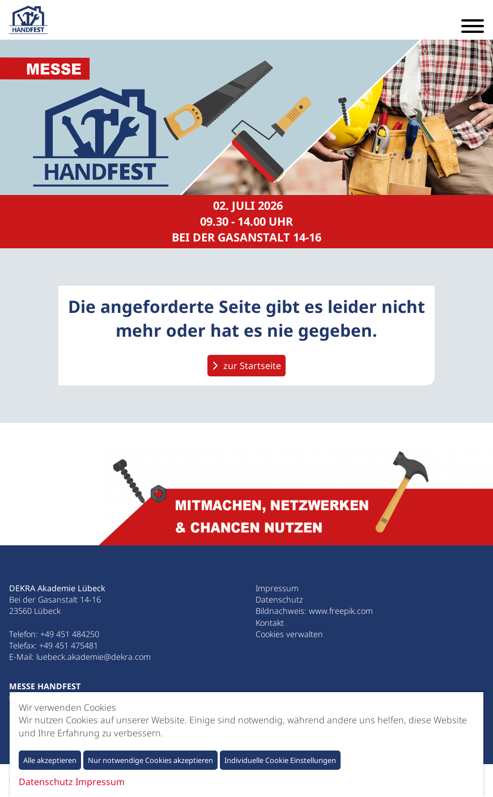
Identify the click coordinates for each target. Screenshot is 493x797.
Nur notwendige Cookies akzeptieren (150, 760)
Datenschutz (279, 599)
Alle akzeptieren (49, 760)
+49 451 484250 (69, 634)
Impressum (277, 588)
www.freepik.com (341, 610)
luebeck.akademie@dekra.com (93, 656)
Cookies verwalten (289, 634)
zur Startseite (252, 365)
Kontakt (270, 622)
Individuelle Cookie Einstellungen (280, 760)
